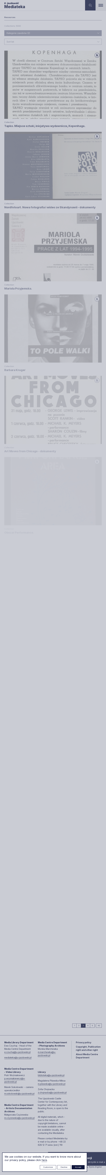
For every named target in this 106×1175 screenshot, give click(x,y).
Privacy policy (83, 1042)
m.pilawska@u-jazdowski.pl (51, 1084)
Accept (78, 1167)
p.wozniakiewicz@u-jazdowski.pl (14, 1080)
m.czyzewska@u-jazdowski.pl (19, 1118)
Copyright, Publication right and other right (88, 1048)
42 (100, 1025)
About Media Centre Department (87, 1056)
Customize (48, 1167)
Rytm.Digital (95, 1167)
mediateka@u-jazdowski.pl (18, 1057)
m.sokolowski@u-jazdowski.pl (19, 1093)
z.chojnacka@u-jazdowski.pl (52, 1092)
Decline (64, 1167)
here (44, 1160)
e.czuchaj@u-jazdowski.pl (17, 1052)
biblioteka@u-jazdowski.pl (51, 1075)
